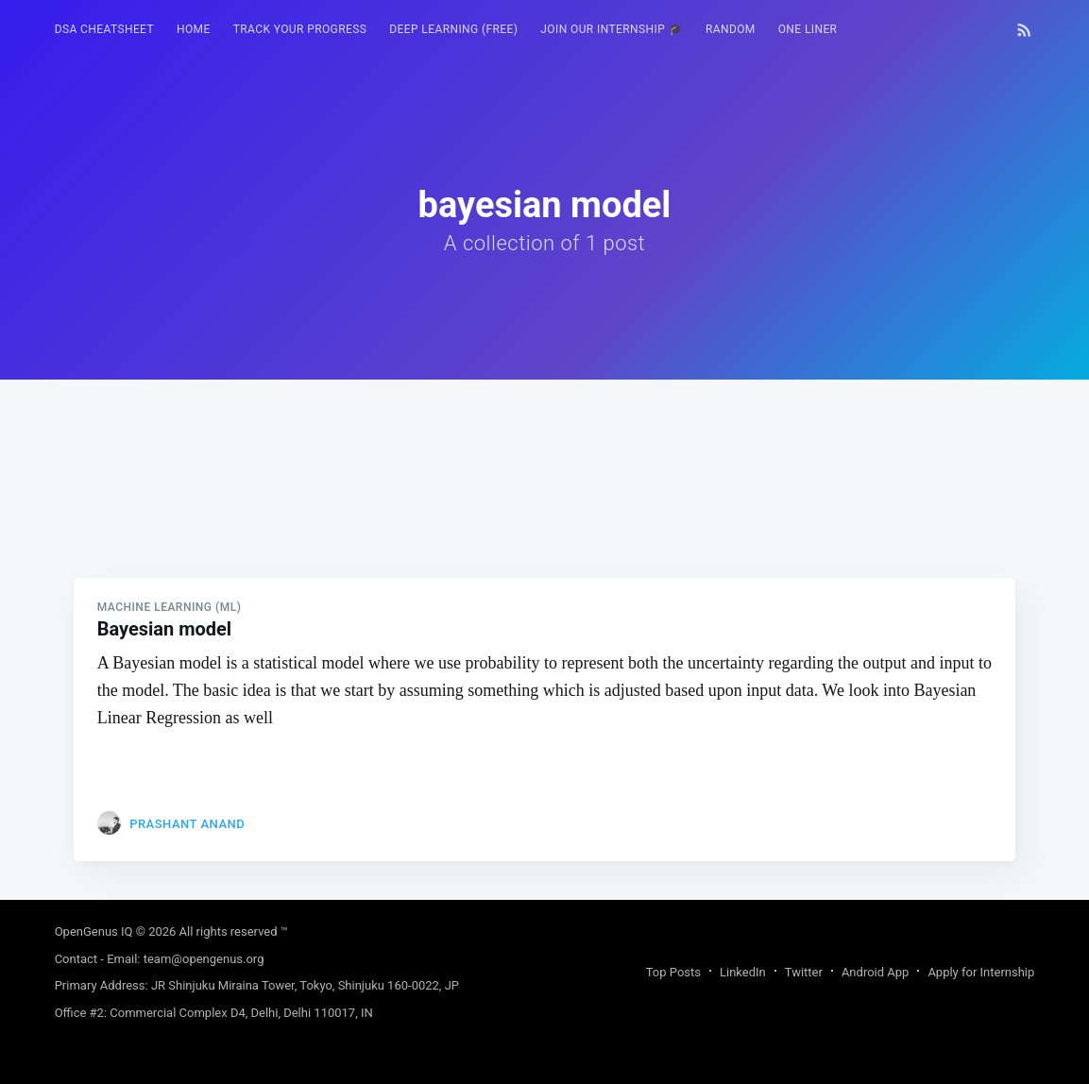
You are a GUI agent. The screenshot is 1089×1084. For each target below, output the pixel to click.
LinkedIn (743, 972)
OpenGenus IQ (94, 931)
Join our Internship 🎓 (611, 29)
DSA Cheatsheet (104, 29)
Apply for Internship (980, 972)
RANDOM (731, 29)
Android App (875, 972)
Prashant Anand (187, 824)
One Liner (808, 29)
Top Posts (673, 972)
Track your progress (300, 29)
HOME (194, 29)
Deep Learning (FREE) (453, 29)
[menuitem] (104, 29)
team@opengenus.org (204, 959)
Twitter (804, 972)
